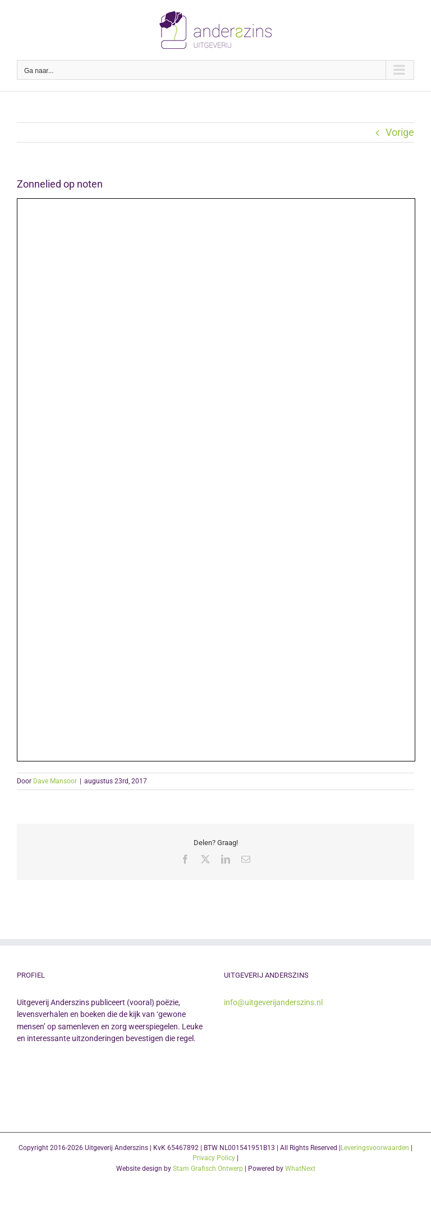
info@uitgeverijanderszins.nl (273, 1002)
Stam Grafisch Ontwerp (208, 1169)
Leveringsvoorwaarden (375, 1148)
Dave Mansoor (55, 781)
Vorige (400, 132)
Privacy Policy (213, 1158)
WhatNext (300, 1169)
